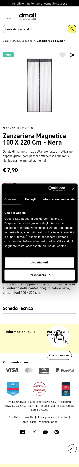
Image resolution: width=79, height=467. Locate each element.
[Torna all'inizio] (72, 448)
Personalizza (40, 275)
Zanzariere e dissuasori (51, 40)
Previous (6, 87)
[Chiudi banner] (73, 188)
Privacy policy (46, 417)
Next (72, 87)
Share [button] (72, 55)
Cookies (62, 417)
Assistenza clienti (58, 333)
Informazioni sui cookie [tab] (58, 199)
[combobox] (39, 29)
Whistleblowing (48, 422)
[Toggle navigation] (9, 15)
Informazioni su (20, 332)
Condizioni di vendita (21, 417)
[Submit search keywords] (72, 29)
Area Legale (29, 422)
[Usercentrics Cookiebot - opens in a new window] (49, 188)
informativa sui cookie (39, 241)
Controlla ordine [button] (59, 355)
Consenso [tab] (11, 199)
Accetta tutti (39, 262)
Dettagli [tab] (30, 199)
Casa (6, 40)
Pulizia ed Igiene (22, 40)
